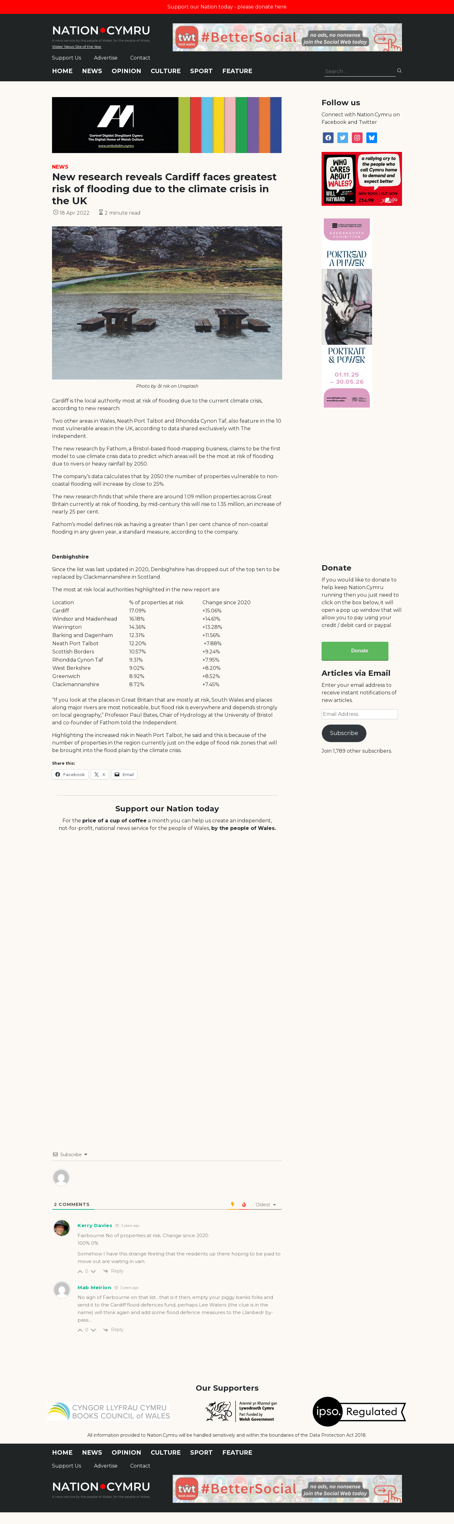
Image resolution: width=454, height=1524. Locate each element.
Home (62, 71)
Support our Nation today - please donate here (227, 7)
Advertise (106, 58)
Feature (237, 71)
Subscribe (344, 733)
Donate (359, 650)
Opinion (126, 71)
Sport (201, 71)
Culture (166, 71)
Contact (140, 58)
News (92, 71)
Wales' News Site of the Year (77, 46)
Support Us (66, 58)
